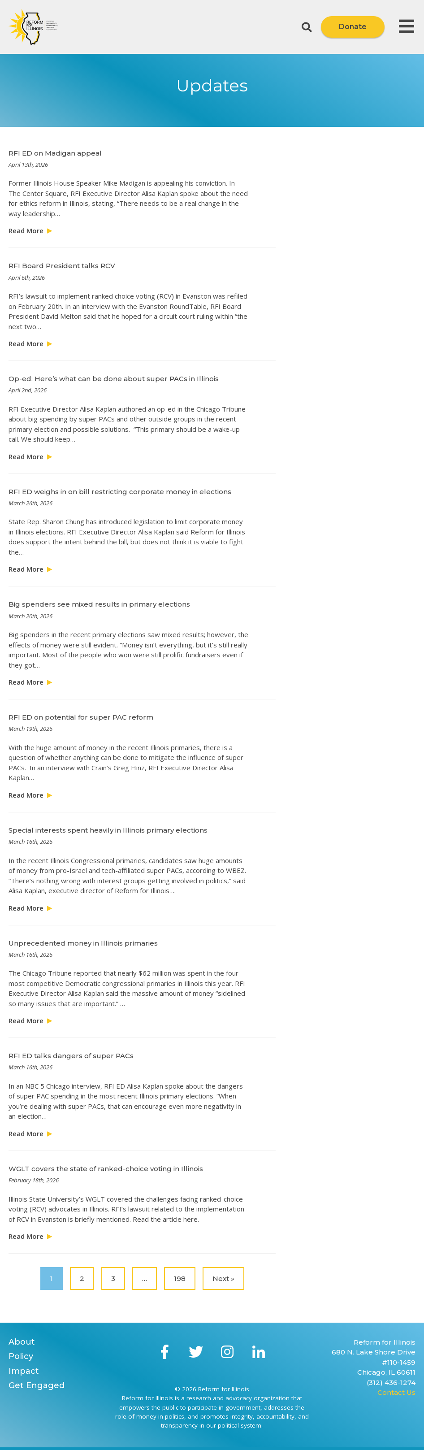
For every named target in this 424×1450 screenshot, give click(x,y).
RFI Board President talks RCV (62, 265)
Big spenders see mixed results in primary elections (99, 604)
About (22, 1342)
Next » (223, 1278)
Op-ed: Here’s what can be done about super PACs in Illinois (114, 378)
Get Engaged (37, 1385)
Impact (24, 1371)
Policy (21, 1356)
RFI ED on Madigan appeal (55, 153)
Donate (353, 26)
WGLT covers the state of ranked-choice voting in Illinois (106, 1168)
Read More (26, 230)
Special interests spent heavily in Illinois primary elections (108, 830)
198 (180, 1278)
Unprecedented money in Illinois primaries (83, 943)
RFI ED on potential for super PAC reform (81, 717)
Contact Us (396, 1392)
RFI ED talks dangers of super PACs (71, 1055)
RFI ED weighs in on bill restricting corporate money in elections (120, 491)
